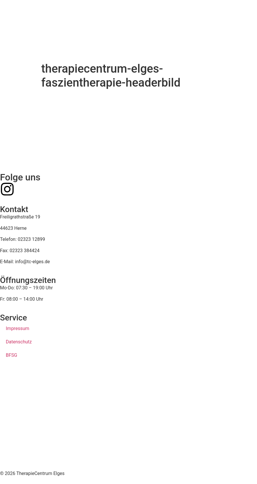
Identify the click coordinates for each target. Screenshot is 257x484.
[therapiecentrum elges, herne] (128, 419)
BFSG (11, 355)
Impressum (17, 328)
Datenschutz (19, 342)
